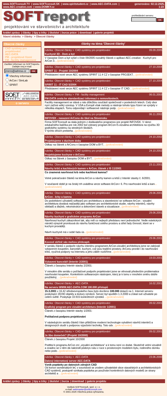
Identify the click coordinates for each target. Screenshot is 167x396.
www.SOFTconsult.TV (16, 3)
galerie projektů (104, 32)
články (27, 32)
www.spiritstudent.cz (75, 3)
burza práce (69, 32)
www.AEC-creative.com (17, 6)
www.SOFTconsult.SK (46, 3)
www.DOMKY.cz (44, 6)
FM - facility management (20, 60)
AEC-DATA (11, 54)
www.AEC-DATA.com (104, 3)
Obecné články (45, 36)
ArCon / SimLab (17, 80)
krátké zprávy (11, 32)
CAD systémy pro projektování (16, 50)
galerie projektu (96, 381)
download (86, 32)
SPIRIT (12, 84)
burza (65, 381)
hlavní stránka (12, 36)
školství (54, 32)
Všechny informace (19, 76)
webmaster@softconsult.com (87, 389)
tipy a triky (40, 32)
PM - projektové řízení (18, 57)
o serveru (22, 103)
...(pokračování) (64, 60)
